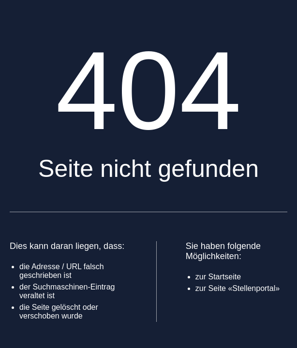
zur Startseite (218, 277)
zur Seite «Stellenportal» (237, 288)
